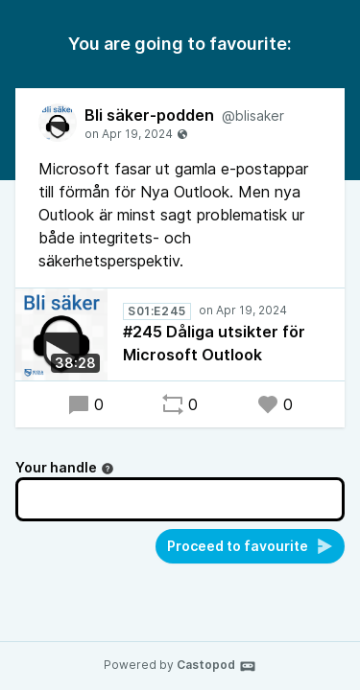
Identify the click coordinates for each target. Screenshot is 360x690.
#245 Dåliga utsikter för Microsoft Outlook (214, 343)
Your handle (64, 467)
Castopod (216, 666)
